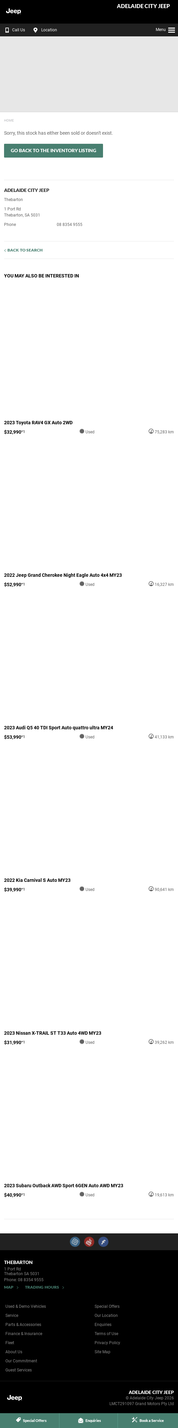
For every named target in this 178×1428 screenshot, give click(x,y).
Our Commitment (21, 1361)
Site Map (102, 1352)
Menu (166, 29)
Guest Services (18, 1370)
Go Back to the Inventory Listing (53, 150)
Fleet (9, 1342)
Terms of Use (106, 1333)
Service (11, 1315)
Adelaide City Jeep (143, 6)
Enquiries (103, 1324)
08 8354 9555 (69, 224)
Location (44, 30)
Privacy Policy (107, 1342)
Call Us (13, 30)
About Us (13, 1352)
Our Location (106, 1315)
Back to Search (25, 250)
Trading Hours (42, 1287)
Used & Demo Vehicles (25, 1306)
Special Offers (107, 1306)
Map (9, 1287)
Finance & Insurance (23, 1333)
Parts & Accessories (23, 1324)
